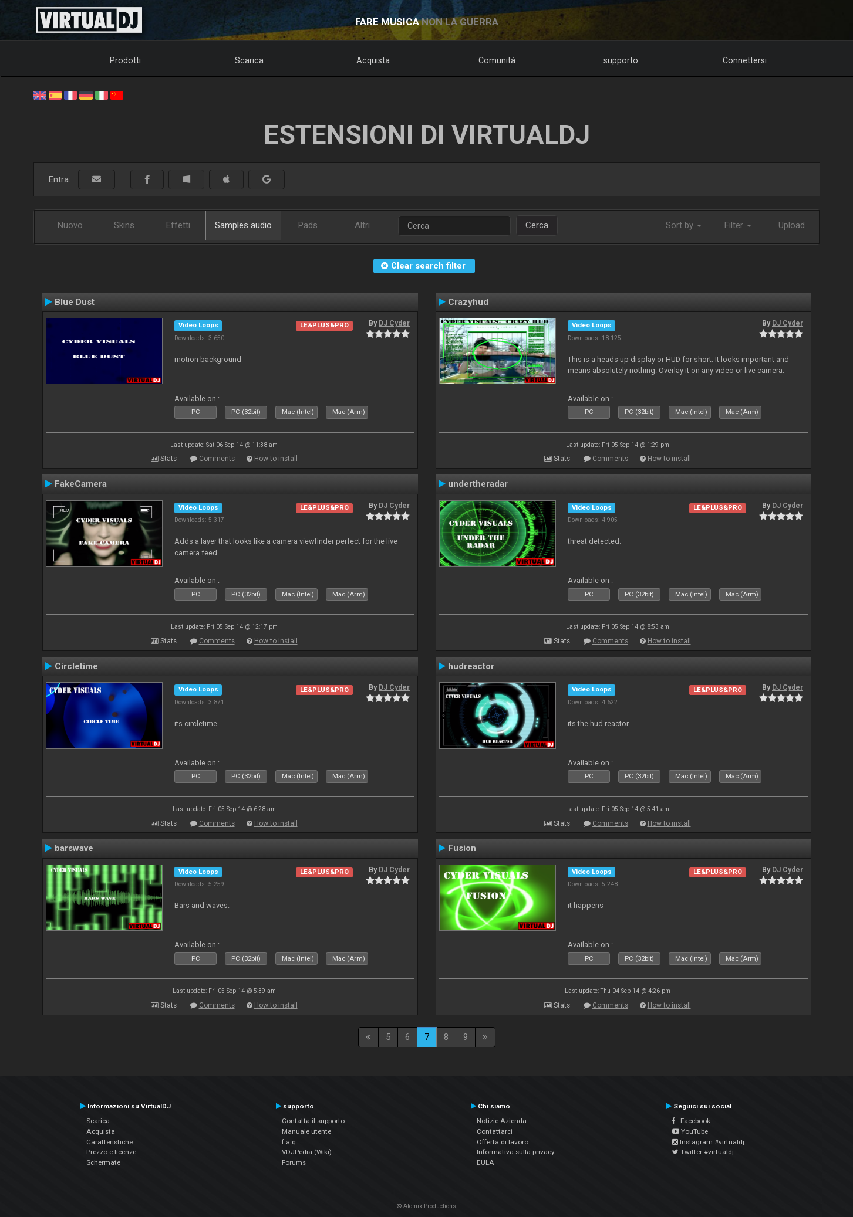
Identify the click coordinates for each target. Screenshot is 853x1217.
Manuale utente (306, 1131)
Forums (294, 1162)
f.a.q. (290, 1142)
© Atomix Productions (426, 1206)
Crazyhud (468, 302)
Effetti (178, 225)
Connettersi (745, 60)
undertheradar (478, 484)
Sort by (684, 225)
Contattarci (495, 1131)
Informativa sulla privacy (516, 1152)
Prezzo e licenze (111, 1152)
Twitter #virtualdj (703, 1152)
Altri (362, 225)
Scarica (249, 60)
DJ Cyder (394, 323)
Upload (791, 225)
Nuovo (70, 225)
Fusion (462, 848)
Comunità (496, 60)
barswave (74, 848)
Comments (217, 459)
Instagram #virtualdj (708, 1142)
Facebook (691, 1121)
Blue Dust (75, 302)
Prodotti (125, 60)
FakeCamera (81, 484)
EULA (485, 1162)
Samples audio (243, 225)
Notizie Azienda (502, 1121)
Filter (737, 225)
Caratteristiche (109, 1142)
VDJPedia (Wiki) (307, 1152)
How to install (276, 459)
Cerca (536, 225)
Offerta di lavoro (502, 1142)
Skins (124, 225)
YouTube (690, 1131)
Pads (308, 225)
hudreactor (471, 666)
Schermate (103, 1162)
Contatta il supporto (313, 1121)
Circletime (76, 666)
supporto (620, 60)
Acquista (373, 60)
